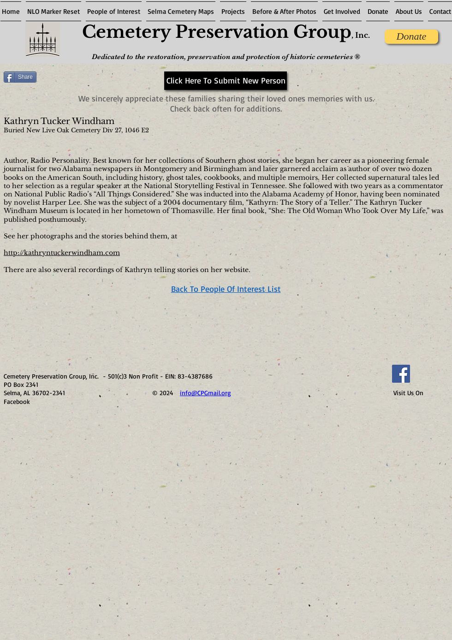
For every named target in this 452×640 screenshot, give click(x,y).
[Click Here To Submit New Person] (225, 80)
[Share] (20, 77)
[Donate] (411, 37)
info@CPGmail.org (205, 393)
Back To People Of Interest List (226, 289)
